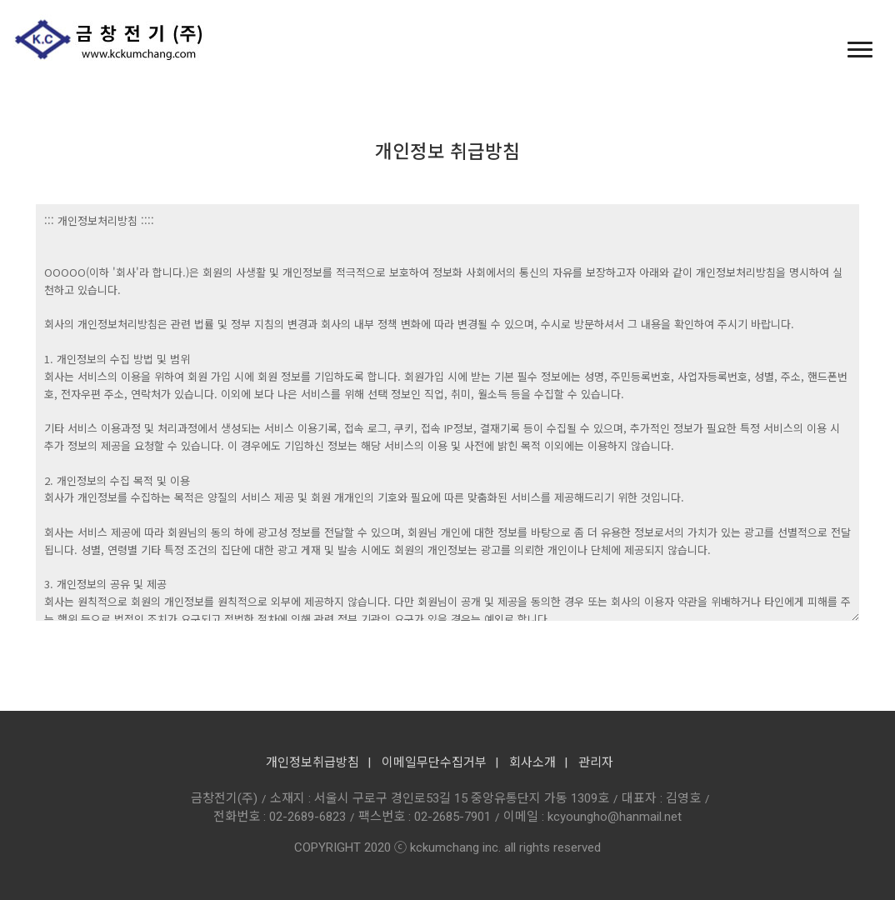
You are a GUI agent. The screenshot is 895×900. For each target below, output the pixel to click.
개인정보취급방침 (312, 762)
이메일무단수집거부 (434, 762)
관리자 (595, 762)
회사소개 (532, 762)
